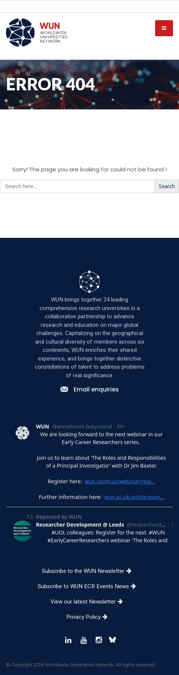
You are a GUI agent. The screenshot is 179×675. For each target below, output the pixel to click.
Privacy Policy (89, 641)
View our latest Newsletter (89, 626)
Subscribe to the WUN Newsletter (89, 595)
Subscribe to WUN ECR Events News (90, 610)
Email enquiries (90, 413)
